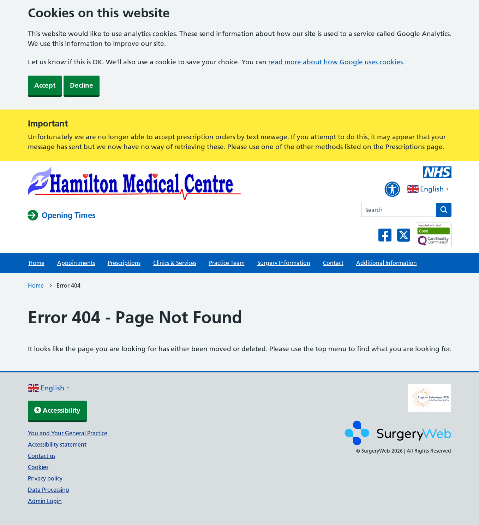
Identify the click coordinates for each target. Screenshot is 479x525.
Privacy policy (45, 478)
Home (36, 262)
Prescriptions (124, 262)
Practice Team (227, 262)
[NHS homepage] (134, 184)
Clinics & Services (174, 262)
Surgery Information (283, 262)
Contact (333, 262)
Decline (81, 85)
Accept (44, 85)
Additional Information (386, 262)
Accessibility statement (57, 444)
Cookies (38, 467)
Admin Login (45, 501)
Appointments (76, 262)
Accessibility (57, 410)
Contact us (41, 455)
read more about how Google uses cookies (335, 62)
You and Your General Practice (67, 433)
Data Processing (48, 489)
